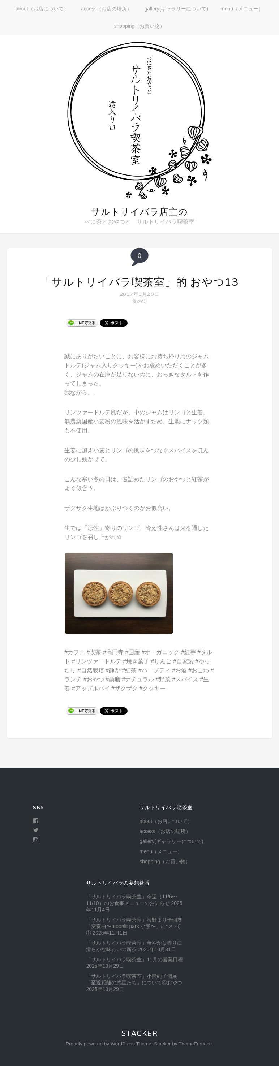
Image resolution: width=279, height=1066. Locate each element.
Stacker (139, 1033)
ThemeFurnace (195, 1043)
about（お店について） (42, 9)
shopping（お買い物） (139, 26)
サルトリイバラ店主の (139, 211)
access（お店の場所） (106, 9)
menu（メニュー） (241, 9)
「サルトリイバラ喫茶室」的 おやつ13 (139, 282)
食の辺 (139, 301)
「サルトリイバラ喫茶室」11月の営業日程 (134, 959)
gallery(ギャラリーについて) (177, 9)
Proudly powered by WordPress (100, 1043)
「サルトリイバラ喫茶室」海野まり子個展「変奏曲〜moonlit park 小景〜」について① (134, 926)
